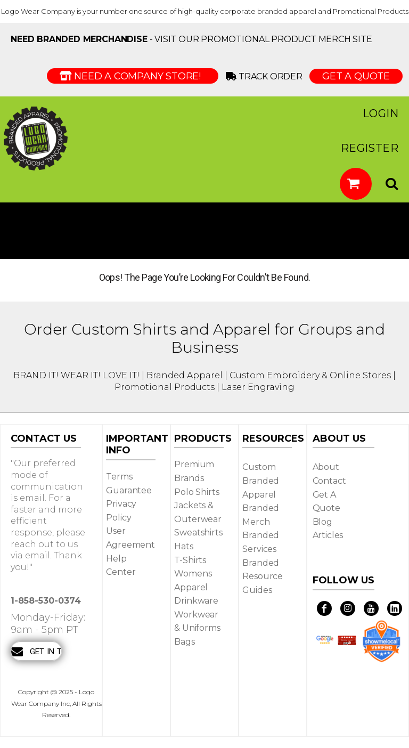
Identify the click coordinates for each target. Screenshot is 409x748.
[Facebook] (324, 608)
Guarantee (129, 490)
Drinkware (196, 601)
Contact (329, 481)
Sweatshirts (198, 532)
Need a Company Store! (133, 76)
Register (369, 148)
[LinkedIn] (394, 608)
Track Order (266, 76)
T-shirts (190, 560)
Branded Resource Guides (262, 576)
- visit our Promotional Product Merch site (191, 39)
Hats (183, 546)
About (326, 467)
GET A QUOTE (356, 76)
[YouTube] (371, 608)
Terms (119, 476)
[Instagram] (347, 608)
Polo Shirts (196, 492)
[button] (356, 184)
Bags (184, 642)
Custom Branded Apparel (260, 480)
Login (380, 113)
